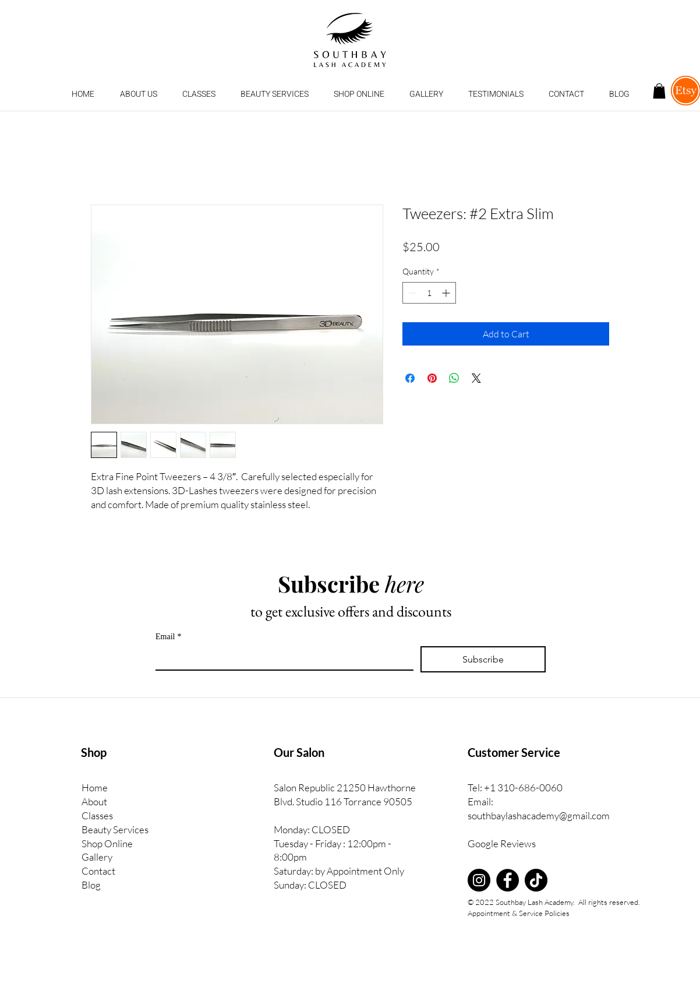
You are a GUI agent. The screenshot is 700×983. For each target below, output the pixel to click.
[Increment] (447, 293)
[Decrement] (411, 293)
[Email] (280, 658)
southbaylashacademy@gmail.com (539, 815)
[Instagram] (479, 880)
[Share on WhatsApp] (454, 378)
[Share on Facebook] (410, 378)
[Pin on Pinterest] (432, 378)
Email (168, 637)
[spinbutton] (429, 293)
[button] (198, 94)
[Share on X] (476, 378)
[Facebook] (507, 880)
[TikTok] (536, 880)
